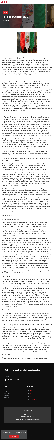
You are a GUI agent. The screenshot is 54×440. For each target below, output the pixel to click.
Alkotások (32, 389)
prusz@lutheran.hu (27, 412)
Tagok (31, 401)
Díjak (31, 390)
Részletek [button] (23, 432)
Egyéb (5, 12)
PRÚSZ (31, 398)
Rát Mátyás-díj (33, 399)
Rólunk (5, 389)
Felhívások (32, 395)
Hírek (5, 391)
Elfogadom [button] (14, 436)
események (7, 393)
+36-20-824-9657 (27, 410)
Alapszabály (7, 395)
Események (32, 393)
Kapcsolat (6, 397)
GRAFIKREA (32, 432)
